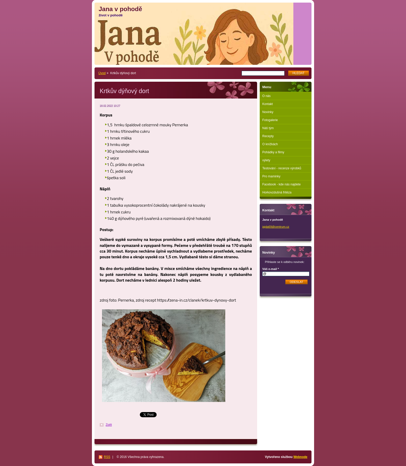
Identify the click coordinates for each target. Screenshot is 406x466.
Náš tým (268, 128)
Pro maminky (271, 176)
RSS (107, 457)
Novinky (267, 112)
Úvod (102, 73)
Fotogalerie (270, 120)
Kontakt (267, 104)
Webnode (300, 457)
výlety (266, 160)
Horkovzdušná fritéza (277, 192)
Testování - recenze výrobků (281, 168)
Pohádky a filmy (273, 152)
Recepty (268, 136)
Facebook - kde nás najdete (281, 184)
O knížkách (270, 144)
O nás (266, 96)
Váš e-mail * (270, 268)
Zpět (109, 425)
